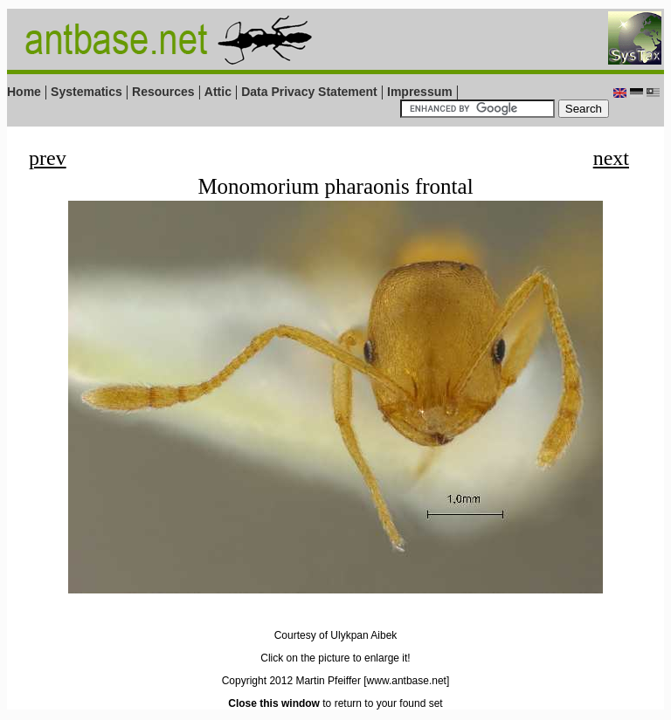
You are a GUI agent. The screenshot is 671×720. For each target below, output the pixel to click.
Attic (218, 92)
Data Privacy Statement (309, 92)
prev (47, 158)
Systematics (86, 92)
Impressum (420, 92)
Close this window (274, 703)
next (611, 158)
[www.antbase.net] (406, 681)
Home (24, 92)
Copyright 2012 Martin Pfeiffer (291, 681)
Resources (163, 92)
